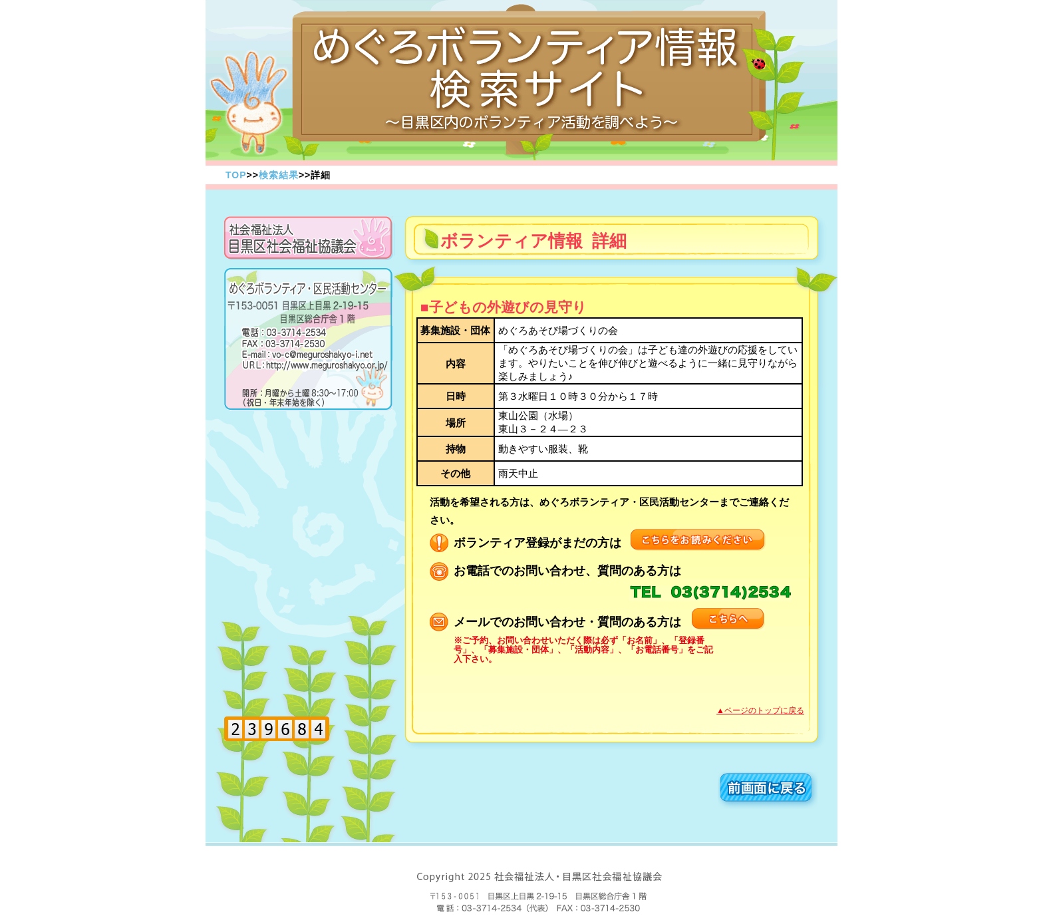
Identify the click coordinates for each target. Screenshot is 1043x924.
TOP (236, 175)
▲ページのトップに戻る (760, 710)
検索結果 (279, 175)
